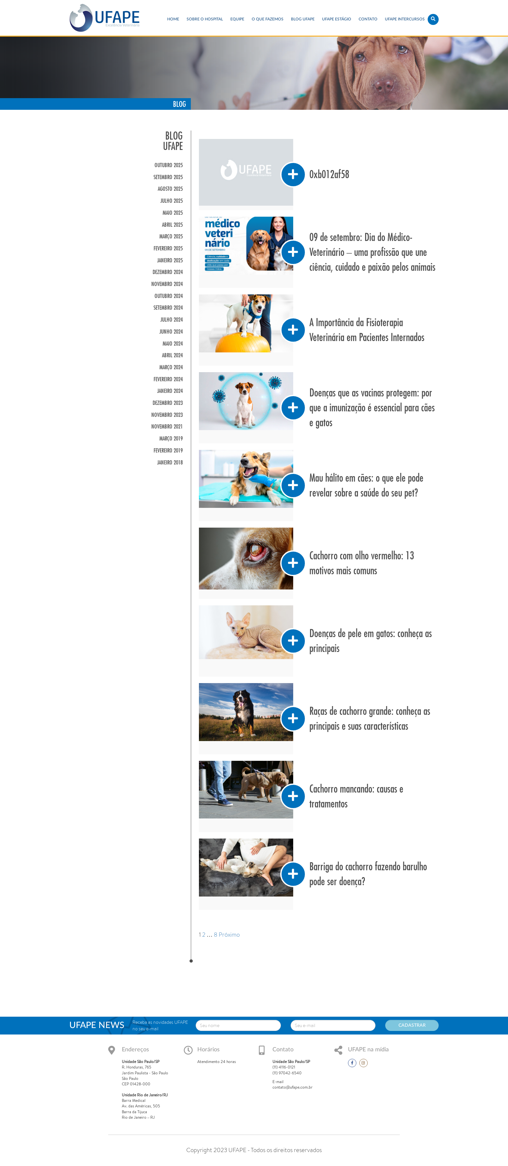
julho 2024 (171, 319)
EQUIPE (237, 19)
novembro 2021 (167, 426)
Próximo (229, 935)
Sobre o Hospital (205, 19)
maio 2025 (173, 212)
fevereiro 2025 (168, 248)
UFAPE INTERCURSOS (405, 19)
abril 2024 (172, 355)
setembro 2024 (168, 307)
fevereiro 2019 (168, 450)
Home (173, 19)
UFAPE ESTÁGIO (336, 19)
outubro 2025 (169, 165)
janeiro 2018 (170, 462)
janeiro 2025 (170, 260)
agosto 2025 (170, 188)
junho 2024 (171, 331)
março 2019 (171, 438)
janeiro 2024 (170, 390)
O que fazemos (267, 19)
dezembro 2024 (168, 272)
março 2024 (171, 367)
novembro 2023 (167, 414)
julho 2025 (171, 200)
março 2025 (171, 236)
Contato (368, 19)
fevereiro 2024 (168, 379)
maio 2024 (173, 343)
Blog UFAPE (303, 19)
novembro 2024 (167, 283)
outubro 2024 (169, 295)
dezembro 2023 (168, 402)
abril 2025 (172, 224)
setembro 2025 (168, 177)
